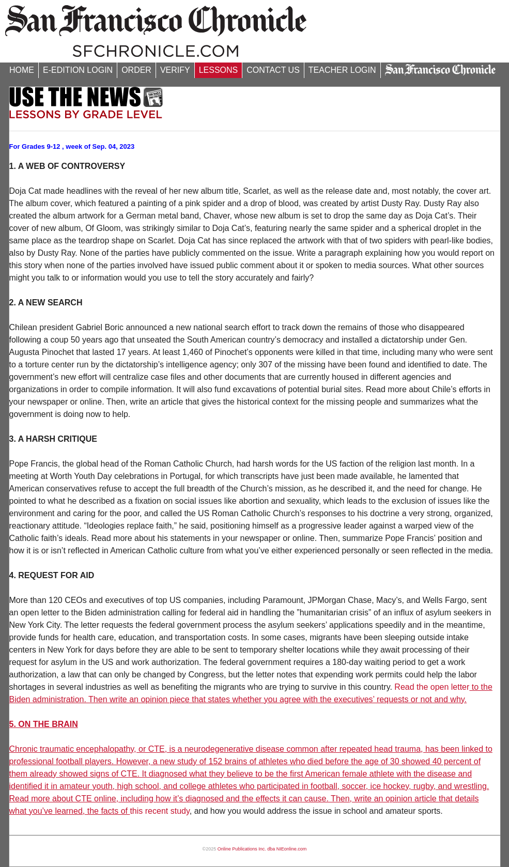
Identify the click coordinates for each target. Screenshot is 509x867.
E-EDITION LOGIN (78, 70)
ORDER (136, 70)
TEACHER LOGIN (342, 70)
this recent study (159, 811)
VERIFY (175, 70)
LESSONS (218, 70)
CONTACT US (273, 70)
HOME (21, 70)
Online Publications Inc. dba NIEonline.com (262, 848)
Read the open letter (431, 687)
